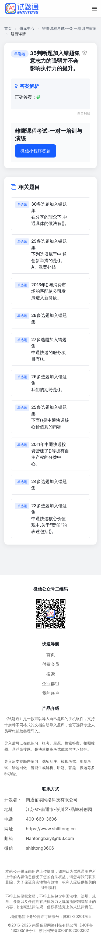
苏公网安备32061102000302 (64, 930)
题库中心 (26, 28)
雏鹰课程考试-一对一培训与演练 (69, 28)
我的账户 (50, 693)
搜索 (50, 674)
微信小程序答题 (35, 150)
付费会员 (50, 664)
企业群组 (50, 683)
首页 (8, 28)
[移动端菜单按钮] (94, 8)
